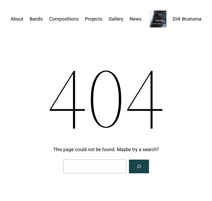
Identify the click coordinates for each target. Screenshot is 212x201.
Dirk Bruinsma (187, 19)
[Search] (139, 166)
